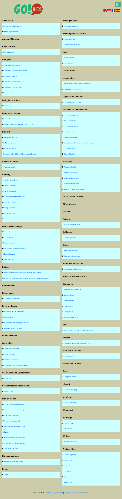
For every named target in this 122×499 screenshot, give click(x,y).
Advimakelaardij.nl (70, 167)
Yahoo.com (68, 482)
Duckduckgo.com (70, 455)
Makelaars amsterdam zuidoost (75, 189)
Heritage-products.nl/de (72, 224)
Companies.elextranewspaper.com (15, 70)
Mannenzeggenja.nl (10, 137)
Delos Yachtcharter (70, 403)
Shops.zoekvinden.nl (71, 250)
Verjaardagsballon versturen (13, 328)
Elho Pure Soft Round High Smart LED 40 (18, 124)
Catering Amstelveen (10, 180)
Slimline (6, 432)
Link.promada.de (9, 243)
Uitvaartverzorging (70, 390)
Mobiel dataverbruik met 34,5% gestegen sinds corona (22, 272)
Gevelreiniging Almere (11, 415)
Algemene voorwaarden (72, 493)
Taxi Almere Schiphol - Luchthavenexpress (79, 330)
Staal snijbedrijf (69, 154)
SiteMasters (68, 429)
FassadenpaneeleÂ (70, 137)
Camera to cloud (9, 167)
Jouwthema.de (8, 259)
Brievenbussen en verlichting (13, 410)
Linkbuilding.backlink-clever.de (14, 248)
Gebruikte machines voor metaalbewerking (79, 143)
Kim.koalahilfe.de (9, 232)
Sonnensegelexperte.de (72, 256)
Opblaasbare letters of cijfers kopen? (16, 323)
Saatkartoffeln (8, 391)
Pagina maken (58, 493)
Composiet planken (70, 377)
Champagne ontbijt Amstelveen (14, 197)
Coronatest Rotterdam (11, 349)
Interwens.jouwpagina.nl (72, 289)
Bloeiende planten (9, 119)
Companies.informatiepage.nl (13, 82)
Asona (5, 475)
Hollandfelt (7, 378)
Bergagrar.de (68, 356)
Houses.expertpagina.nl (11, 421)
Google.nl (67, 471)
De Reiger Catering (10, 202)
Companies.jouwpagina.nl (12, 87)
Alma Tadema (69, 57)
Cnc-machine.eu (69, 148)
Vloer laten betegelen (10, 449)
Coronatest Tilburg (10, 354)
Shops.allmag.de (9, 254)
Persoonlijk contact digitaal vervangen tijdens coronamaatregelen (26, 278)
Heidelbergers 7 (8, 106)
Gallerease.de (68, 63)
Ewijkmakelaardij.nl (71, 172)
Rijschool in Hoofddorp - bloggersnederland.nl (19, 154)
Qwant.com (68, 477)
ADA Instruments (70, 121)
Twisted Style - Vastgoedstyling (14, 443)
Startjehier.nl (68, 312)
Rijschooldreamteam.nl (11, 298)
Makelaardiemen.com (71, 184)
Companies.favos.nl (10, 76)
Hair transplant (8, 52)
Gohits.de (48, 493)
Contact (85, 493)
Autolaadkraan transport (72, 102)
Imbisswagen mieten (10, 31)
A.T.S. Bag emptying (71, 115)
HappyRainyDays (70, 39)
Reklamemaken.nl (9, 143)
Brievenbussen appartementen (13, 404)
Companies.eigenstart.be (11, 65)
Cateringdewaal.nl (9, 191)
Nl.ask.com (68, 460)
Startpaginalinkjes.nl (71, 317)
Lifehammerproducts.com (73, 269)
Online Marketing (9, 148)
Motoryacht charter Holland (13, 462)
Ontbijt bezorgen (9, 213)
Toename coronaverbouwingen (14, 437)
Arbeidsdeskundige (70, 442)
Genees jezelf (68, 423)
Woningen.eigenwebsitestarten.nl (15, 426)
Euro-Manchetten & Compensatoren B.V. (78, 343)
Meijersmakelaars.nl (71, 178)
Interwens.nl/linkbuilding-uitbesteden (77, 83)
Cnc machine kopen (71, 126)
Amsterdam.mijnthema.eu (12, 26)
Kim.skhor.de (8, 237)
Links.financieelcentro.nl (72, 89)
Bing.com (67, 466)
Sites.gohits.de (69, 295)
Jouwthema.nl (69, 300)
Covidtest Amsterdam (11, 360)
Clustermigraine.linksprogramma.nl (15, 365)
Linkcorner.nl (68, 306)
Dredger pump (69, 132)
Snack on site (8, 93)
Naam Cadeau (8, 317)
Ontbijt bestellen (9, 208)
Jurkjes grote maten (71, 26)
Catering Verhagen (9, 185)
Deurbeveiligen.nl (70, 237)
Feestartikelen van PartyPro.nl (13, 311)
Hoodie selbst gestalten (72, 44)
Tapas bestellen (8, 219)
